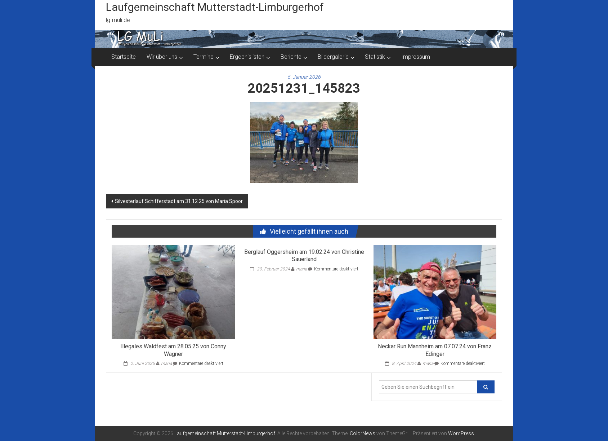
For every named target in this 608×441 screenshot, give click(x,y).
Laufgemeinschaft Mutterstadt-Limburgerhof (215, 7)
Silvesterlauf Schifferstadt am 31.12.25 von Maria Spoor (179, 201)
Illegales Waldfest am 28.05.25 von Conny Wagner (173, 350)
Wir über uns (162, 56)
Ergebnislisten (247, 56)
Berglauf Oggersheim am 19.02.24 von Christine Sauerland (304, 255)
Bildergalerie (333, 56)
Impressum (415, 56)
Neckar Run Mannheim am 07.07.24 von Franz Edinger (435, 350)
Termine (203, 56)
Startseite (123, 56)
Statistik (375, 56)
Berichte (291, 56)
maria (166, 363)
